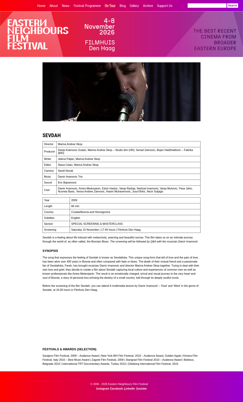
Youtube (141, 388)
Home (41, 6)
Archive (148, 6)
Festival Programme (87, 6)
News (66, 6)
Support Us (164, 6)
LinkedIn (129, 388)
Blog (122, 6)
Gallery (134, 6)
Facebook (116, 388)
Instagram (102, 388)
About (53, 6)
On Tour (110, 6)
